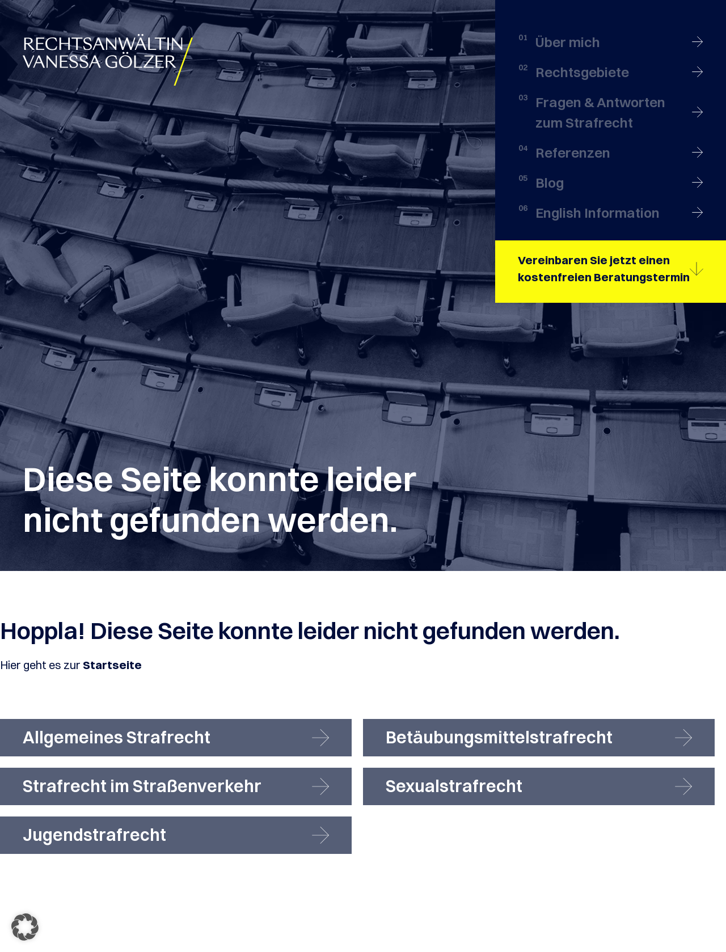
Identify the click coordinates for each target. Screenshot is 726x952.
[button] (25, 927)
